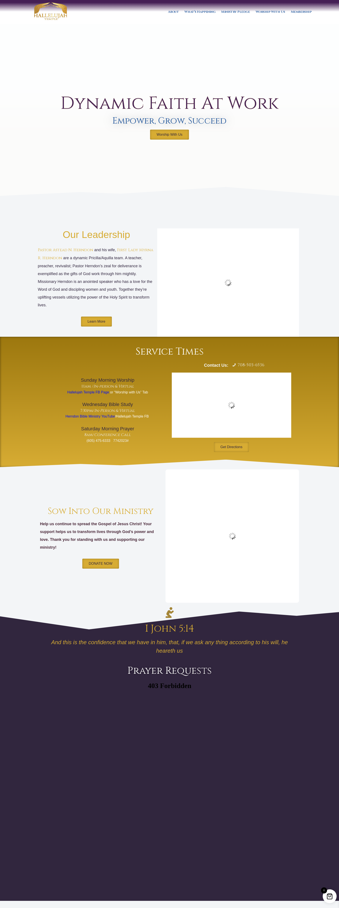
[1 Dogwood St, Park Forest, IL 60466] (231, 405)
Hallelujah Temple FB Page (88, 392)
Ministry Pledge (235, 12)
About (173, 12)
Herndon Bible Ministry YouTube (90, 416)
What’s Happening (199, 12)
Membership (301, 12)
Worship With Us (270, 12)
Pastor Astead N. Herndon (65, 250)
